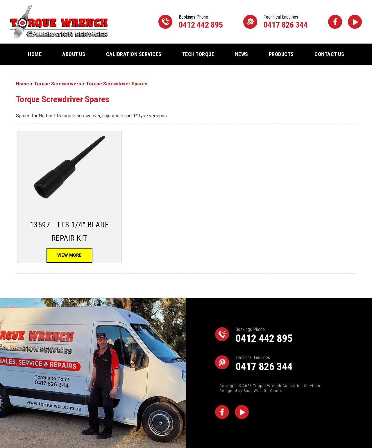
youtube (355, 22)
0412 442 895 (201, 22)
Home (35, 54)
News (241, 54)
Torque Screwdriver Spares (116, 84)
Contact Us (329, 54)
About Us (73, 54)
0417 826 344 (286, 22)
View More (69, 255)
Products (281, 54)
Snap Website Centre (263, 391)
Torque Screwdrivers (57, 84)
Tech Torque (198, 54)
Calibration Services (134, 54)
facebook (335, 22)
